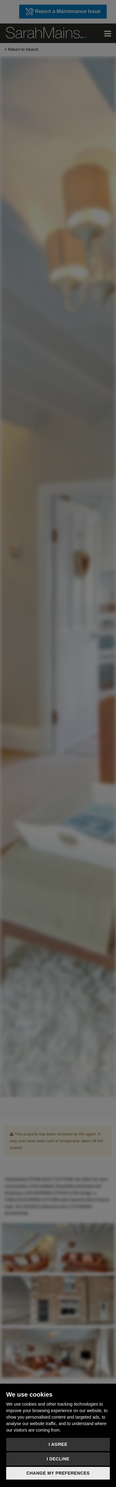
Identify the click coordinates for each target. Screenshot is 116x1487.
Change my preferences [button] (58, 1473)
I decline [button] (58, 1458)
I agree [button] (58, 1444)
